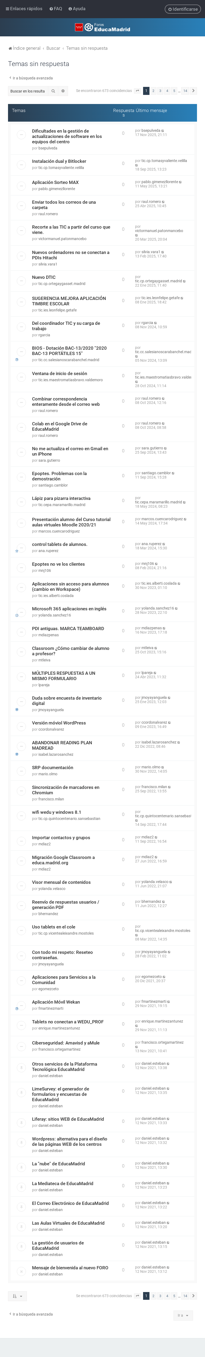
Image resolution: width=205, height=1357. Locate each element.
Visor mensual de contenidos (61, 882)
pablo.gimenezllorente (56, 188)
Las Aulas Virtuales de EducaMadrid (68, 1222)
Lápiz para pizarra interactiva (61, 498)
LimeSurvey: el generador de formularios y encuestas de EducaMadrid (60, 1094)
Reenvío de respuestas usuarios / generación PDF (65, 904)
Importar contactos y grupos (61, 837)
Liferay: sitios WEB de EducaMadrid (68, 1118)
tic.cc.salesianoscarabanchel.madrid (68, 359)
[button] (137, 91)
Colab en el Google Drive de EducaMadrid (59, 426)
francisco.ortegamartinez (59, 1049)
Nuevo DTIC (44, 277)
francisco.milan (51, 799)
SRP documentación (52, 767)
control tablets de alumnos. (60, 544)
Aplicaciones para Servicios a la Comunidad (64, 979)
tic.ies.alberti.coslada (56, 595)
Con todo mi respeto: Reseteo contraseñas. (62, 954)
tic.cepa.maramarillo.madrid (61, 504)
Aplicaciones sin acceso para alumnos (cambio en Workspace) (70, 586)
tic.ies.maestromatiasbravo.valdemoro (70, 379)
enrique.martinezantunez (59, 1028)
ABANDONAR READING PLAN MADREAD (62, 745)
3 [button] (160, 91)
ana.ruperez (48, 550)
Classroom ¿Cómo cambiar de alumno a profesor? (70, 650)
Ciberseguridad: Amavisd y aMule (66, 1042)
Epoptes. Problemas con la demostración (59, 476)
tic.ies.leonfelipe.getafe (57, 310)
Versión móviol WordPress (59, 722)
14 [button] (185, 91)
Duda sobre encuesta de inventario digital (67, 700)
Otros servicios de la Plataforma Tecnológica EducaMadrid (64, 1066)
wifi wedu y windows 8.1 (56, 812)
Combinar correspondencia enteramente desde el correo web (66, 401)
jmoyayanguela (51, 709)
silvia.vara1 (47, 264)
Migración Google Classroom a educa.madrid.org (63, 859)
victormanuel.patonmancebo (62, 238)
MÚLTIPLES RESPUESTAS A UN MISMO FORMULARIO (63, 675)
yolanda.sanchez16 (54, 615)
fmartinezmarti (50, 1008)
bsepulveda (47, 148)
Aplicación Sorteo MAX (55, 182)
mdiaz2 (44, 844)
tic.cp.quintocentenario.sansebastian (69, 818)
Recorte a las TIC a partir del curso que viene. (71, 229)
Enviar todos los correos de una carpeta (64, 204)
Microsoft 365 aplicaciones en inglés (69, 608)
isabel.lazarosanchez (55, 754)
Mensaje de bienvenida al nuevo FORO (70, 1267)
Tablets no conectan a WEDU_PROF (68, 1021)
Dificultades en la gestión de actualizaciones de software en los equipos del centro (67, 136)
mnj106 (44, 570)
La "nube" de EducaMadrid (58, 1163)
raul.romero (48, 213)
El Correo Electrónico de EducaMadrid (70, 1203)
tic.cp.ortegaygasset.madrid (61, 283)
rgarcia (44, 335)
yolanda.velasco (51, 888)
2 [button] (153, 91)
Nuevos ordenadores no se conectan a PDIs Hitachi (70, 254)
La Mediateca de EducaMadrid (62, 1183)
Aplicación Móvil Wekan (56, 1001)
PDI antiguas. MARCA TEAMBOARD (68, 628)
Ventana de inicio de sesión (59, 373)
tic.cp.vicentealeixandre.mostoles (66, 933)
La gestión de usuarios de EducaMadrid (58, 1245)
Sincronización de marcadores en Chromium (65, 789)
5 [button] (174, 91)
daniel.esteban (50, 1075)
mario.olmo (47, 774)
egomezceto (48, 988)
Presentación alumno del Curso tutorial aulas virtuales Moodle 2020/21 (71, 521)
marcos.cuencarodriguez (59, 531)
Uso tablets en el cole (53, 926)
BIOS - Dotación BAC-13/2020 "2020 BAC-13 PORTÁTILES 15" (69, 350)
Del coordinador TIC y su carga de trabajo (66, 325)
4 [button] (167, 91)
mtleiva (44, 660)
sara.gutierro (49, 460)
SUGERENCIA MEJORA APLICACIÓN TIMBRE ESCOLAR (69, 300)
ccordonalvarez (51, 729)
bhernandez (48, 913)
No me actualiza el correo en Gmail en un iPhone (70, 451)
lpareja (44, 685)
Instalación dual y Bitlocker (59, 161)
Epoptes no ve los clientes (58, 563)
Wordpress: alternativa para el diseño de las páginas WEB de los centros (69, 1141)
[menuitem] (56, 9)
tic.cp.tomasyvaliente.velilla (61, 167)
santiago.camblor (53, 485)
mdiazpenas (48, 635)
